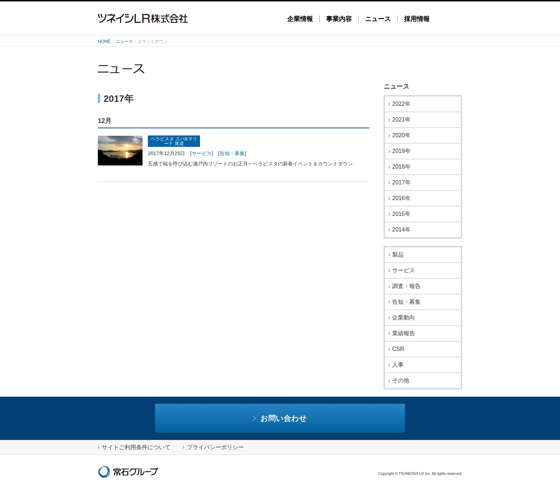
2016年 (401, 198)
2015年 (401, 214)
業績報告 (403, 333)
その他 (400, 380)
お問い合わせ (280, 418)
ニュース (378, 19)
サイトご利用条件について (134, 447)
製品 (398, 255)
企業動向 (403, 318)
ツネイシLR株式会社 (187, 18)
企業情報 (300, 19)
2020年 (401, 135)
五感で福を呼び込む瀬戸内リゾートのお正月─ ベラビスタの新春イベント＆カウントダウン (250, 164)
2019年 (401, 151)
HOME (104, 41)
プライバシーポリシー (213, 447)
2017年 (401, 182)
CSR (398, 349)
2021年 (401, 120)
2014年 (401, 230)
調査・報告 (406, 286)
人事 (398, 365)
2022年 (401, 104)
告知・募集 (232, 153)
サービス (202, 153)
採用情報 (417, 19)
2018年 (401, 167)
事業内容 (339, 19)
